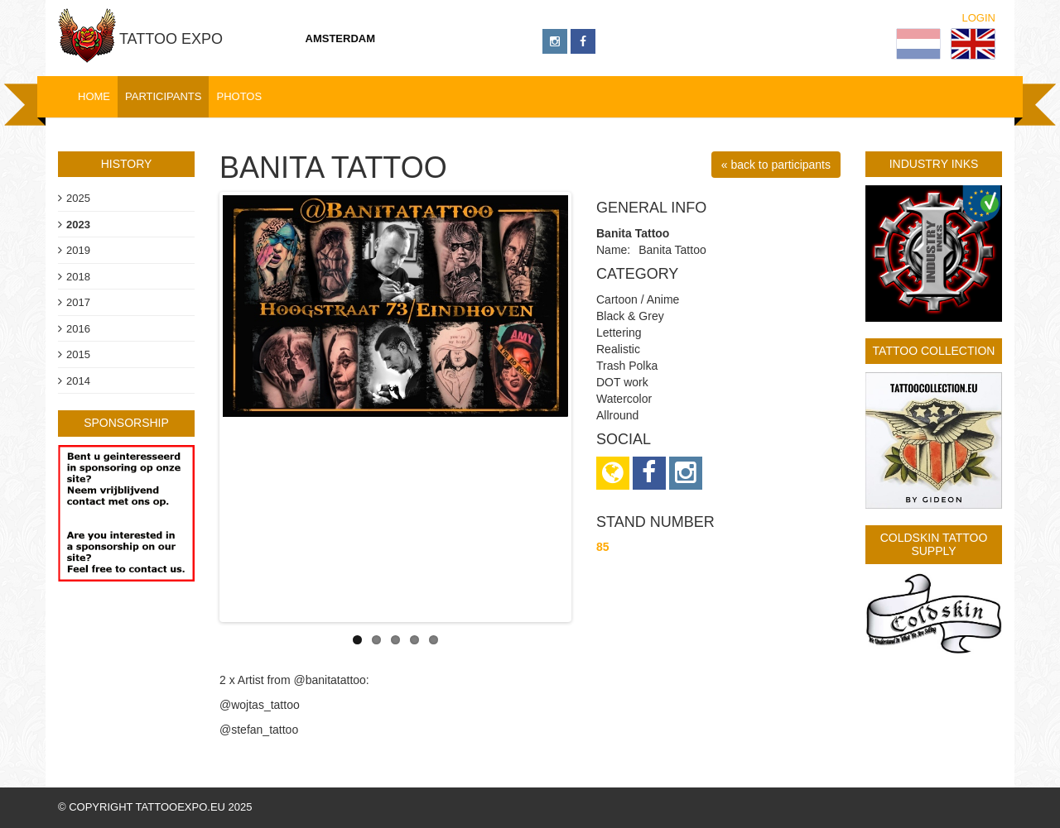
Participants (163, 96)
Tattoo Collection (934, 350)
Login (978, 18)
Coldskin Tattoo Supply (934, 544)
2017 (78, 302)
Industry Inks (934, 163)
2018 (78, 276)
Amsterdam (341, 38)
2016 (78, 329)
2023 (78, 224)
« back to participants (776, 164)
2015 (78, 354)
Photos (239, 96)
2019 (78, 250)
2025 (78, 198)
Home (94, 96)
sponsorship (126, 422)
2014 (78, 381)
